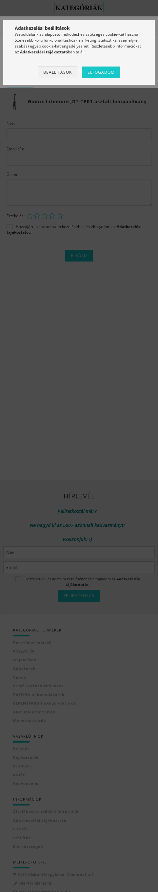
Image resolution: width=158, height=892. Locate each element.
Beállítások (57, 72)
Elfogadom (101, 72)
